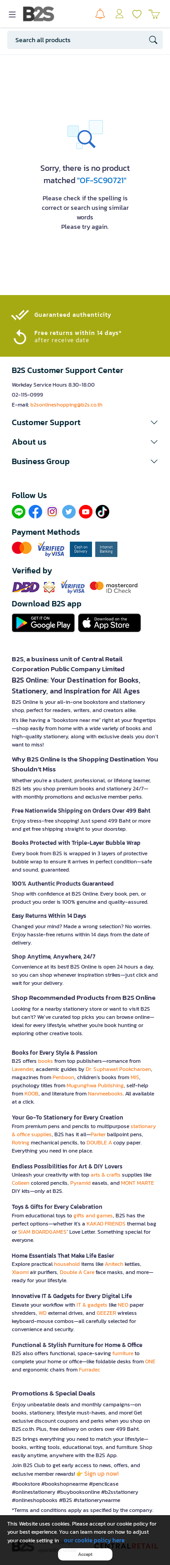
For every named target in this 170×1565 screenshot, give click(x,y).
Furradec (89, 1370)
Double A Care (77, 1272)
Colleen (20, 1183)
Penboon (63, 1077)
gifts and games (93, 1215)
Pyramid (80, 1183)
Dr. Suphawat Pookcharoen (118, 1069)
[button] (85, 422)
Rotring (20, 1143)
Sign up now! (101, 1473)
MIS (135, 1077)
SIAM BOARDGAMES (42, 1232)
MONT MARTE (137, 1183)
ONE (150, 1361)
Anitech (114, 1264)
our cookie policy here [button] (94, 1540)
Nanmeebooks (105, 1094)
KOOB (31, 1094)
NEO (123, 1305)
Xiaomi (20, 1272)
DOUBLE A (99, 1143)
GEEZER (106, 1313)
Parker (98, 1134)
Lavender (22, 1069)
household (67, 1264)
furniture (122, 1353)
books (45, 1061)
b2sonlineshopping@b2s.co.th (66, 405)
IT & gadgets (92, 1305)
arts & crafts (106, 1175)
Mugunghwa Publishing (95, 1085)
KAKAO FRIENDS (106, 1224)
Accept (85, 1554)
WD (43, 1313)
